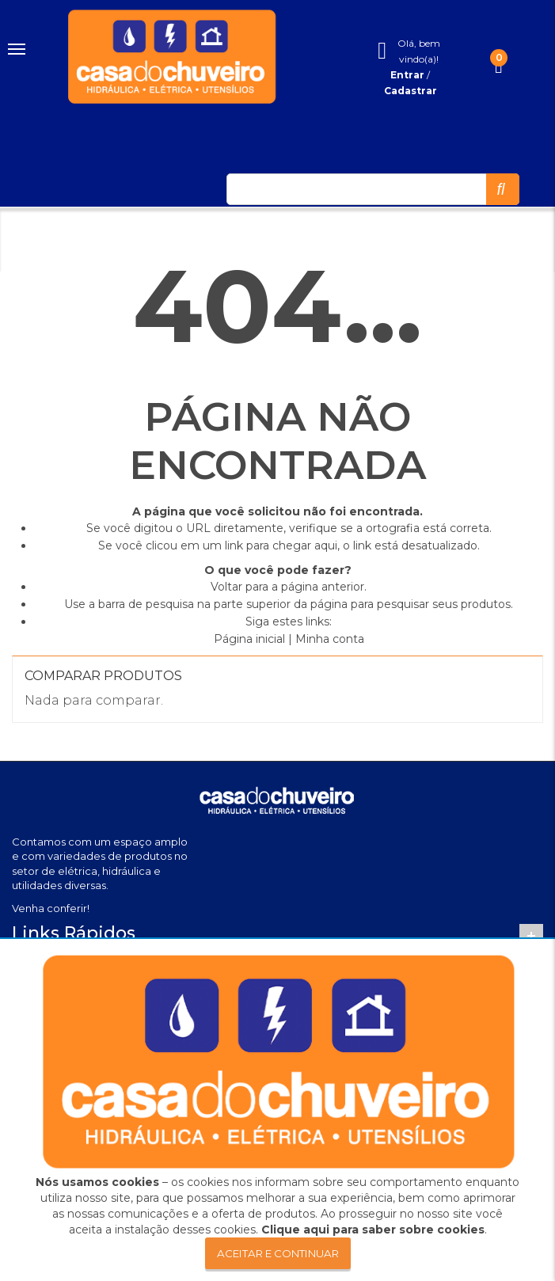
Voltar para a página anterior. (289, 587)
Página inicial (249, 639)
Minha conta (329, 639)
